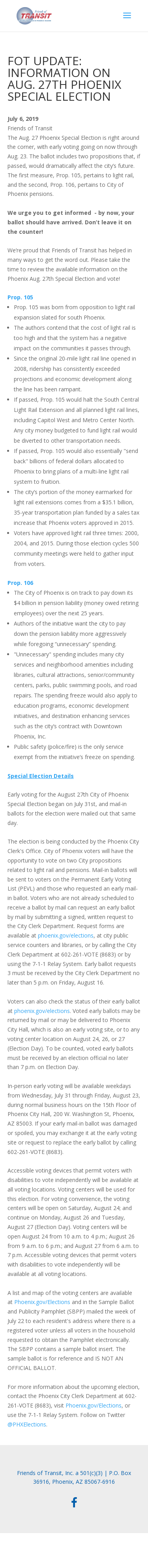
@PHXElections (26, 1424)
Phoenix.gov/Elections (42, 1302)
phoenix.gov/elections (66, 935)
